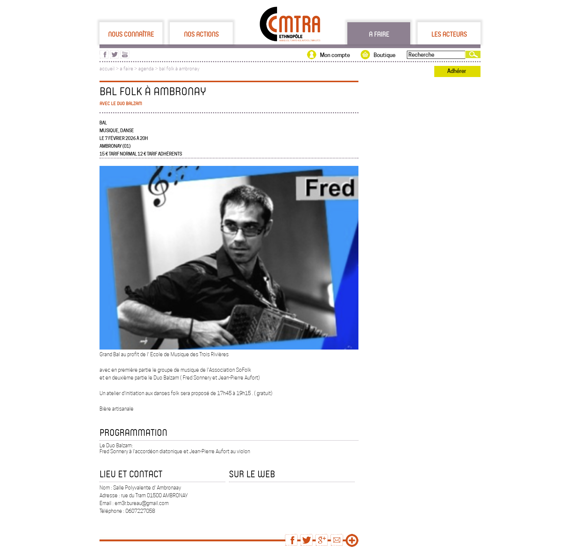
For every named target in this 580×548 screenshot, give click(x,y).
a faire (126, 68)
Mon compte (335, 55)
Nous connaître (131, 34)
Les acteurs (449, 34)
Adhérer (456, 71)
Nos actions (201, 34)
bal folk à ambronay (179, 68)
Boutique (384, 55)
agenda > (148, 68)
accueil (107, 68)
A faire (379, 34)
